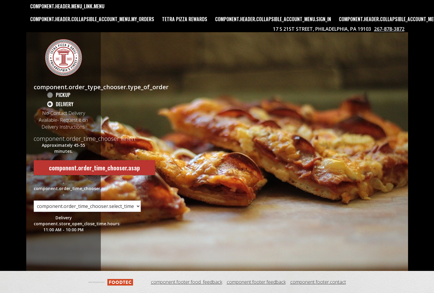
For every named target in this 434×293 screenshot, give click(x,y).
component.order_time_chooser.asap (94, 167)
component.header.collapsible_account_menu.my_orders (92, 19)
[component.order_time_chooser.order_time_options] (87, 206)
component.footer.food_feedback (186, 282)
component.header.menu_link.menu (67, 6)
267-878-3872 (389, 29)
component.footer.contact (318, 282)
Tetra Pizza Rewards (184, 19)
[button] (63, 57)
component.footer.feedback (256, 282)
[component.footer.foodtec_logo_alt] (110, 281)
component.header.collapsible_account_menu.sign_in (273, 19)
